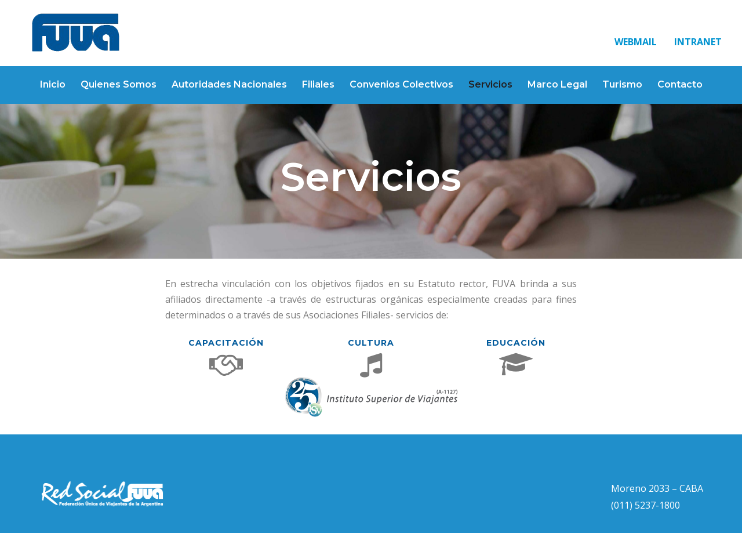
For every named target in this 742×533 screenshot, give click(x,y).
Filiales (318, 84)
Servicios (490, 84)
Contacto (680, 84)
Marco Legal (557, 84)
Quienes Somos (119, 84)
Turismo (622, 84)
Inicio (53, 84)
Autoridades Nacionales (229, 84)
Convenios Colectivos (401, 84)
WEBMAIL (635, 41)
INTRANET (698, 41)
